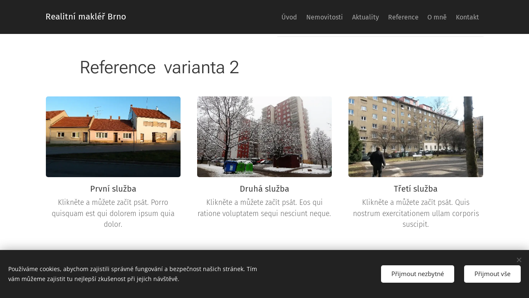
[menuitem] (257, 17)
